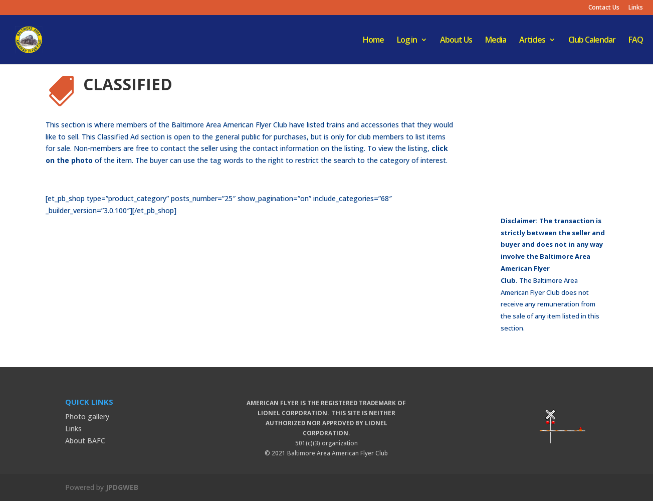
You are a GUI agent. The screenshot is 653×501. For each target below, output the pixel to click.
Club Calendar (591, 40)
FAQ (635, 40)
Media (495, 40)
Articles (532, 40)
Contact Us (603, 8)
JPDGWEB (122, 487)
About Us (456, 40)
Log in (407, 40)
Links (635, 8)
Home (373, 40)
